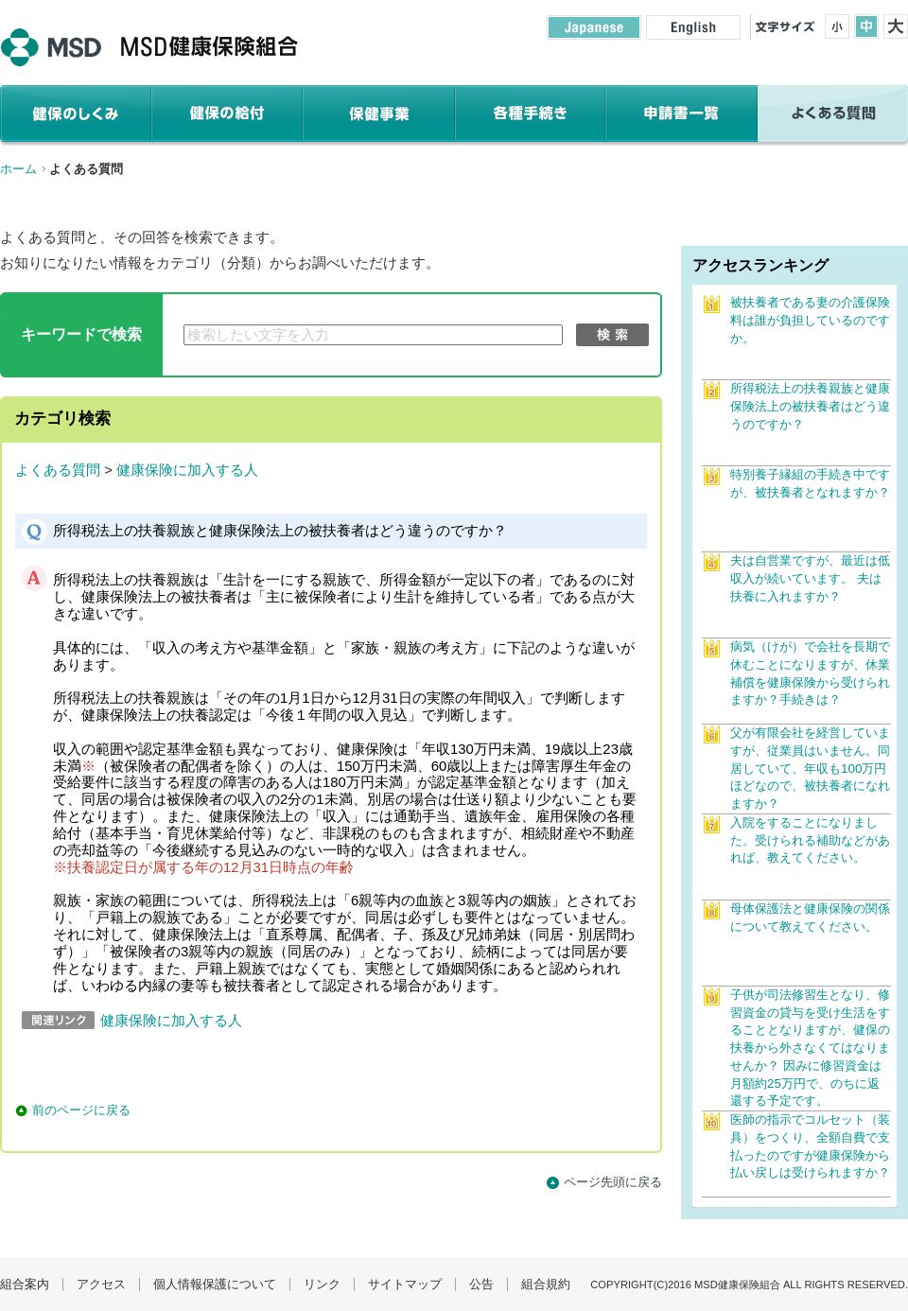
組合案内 (24, 1284)
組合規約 (545, 1284)
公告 (481, 1284)
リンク (322, 1284)
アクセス (101, 1284)
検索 (612, 334)
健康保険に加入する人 (187, 470)
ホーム (18, 169)
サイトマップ (405, 1284)
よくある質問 (57, 470)
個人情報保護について (214, 1284)
